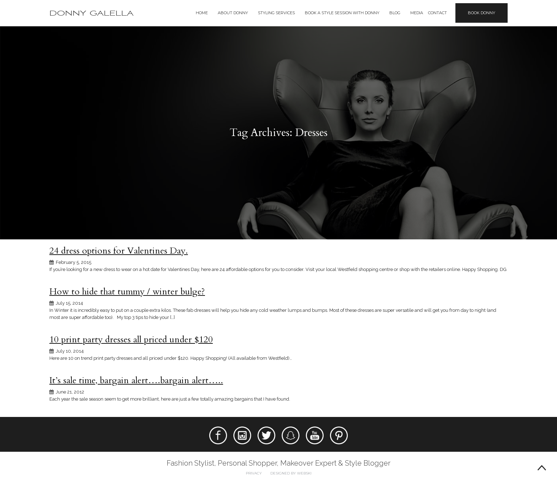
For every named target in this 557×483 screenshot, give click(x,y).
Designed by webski (291, 473)
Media (416, 12)
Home (202, 12)
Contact (437, 12)
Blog (394, 12)
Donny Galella (91, 13)
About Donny (233, 12)
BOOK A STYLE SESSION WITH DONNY (342, 12)
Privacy (254, 473)
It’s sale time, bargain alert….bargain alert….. (136, 380)
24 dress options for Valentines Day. (118, 251)
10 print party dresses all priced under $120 (131, 339)
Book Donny (481, 12)
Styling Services (276, 12)
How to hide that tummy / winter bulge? (127, 292)
